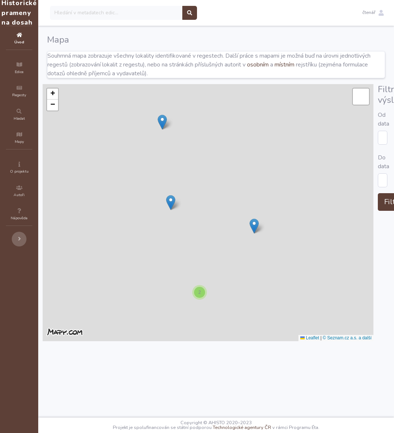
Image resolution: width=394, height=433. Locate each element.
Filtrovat (111, 403)
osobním (334, 65)
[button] (373, 13)
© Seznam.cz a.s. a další (363, 337)
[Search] (160, 13)
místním (360, 65)
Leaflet (325, 337)
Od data (101, 362)
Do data (101, 382)
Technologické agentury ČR (264, 427)
